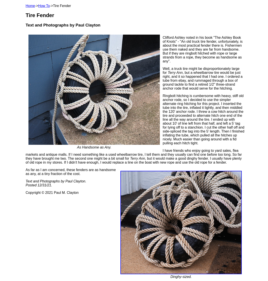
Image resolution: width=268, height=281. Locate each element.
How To (44, 6)
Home (30, 6)
